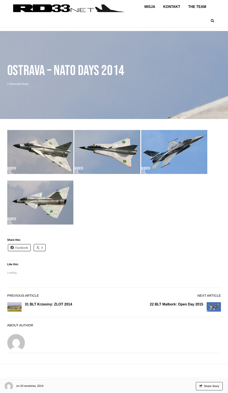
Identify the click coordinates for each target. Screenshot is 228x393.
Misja (150, 7)
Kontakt (171, 7)
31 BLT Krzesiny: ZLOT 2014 (48, 304)
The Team (197, 7)
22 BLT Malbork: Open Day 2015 (176, 304)
